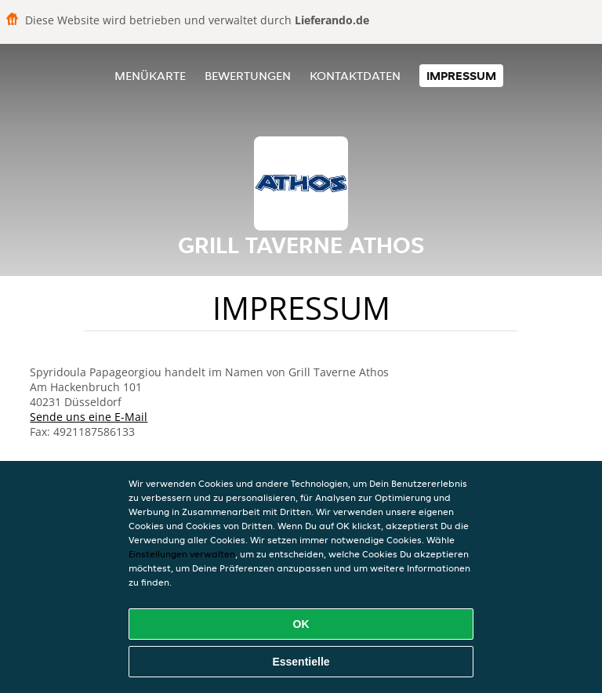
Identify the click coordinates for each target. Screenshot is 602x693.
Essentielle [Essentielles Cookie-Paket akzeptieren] (300, 661)
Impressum (461, 75)
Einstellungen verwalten (182, 554)
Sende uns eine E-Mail (88, 416)
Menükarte (150, 75)
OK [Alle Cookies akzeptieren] (301, 624)
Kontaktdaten (355, 75)
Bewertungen (248, 75)
